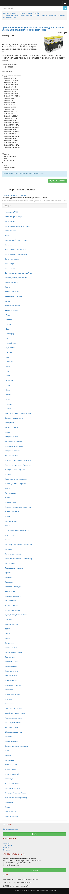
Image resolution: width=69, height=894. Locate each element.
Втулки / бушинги (11, 282)
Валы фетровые (11, 264)
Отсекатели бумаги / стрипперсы (17, 530)
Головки (8, 287)
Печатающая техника (13, 554)
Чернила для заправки (13, 718)
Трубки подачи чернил (13, 694)
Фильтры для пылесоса (13, 708)
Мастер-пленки (10, 502)
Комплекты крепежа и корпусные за (18, 460)
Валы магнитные (11, 245)
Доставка (6, 843)
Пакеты (8, 540)
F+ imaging (9, 334)
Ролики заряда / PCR (12, 610)
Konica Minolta (10, 343)
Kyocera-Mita (10, 348)
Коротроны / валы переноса (15, 469)
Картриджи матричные (13, 441)
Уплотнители (9, 704)
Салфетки (8, 619)
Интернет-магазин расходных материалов (41, 890)
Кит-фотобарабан (11, 455)
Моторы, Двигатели (12, 512)
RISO (7, 376)
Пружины (8, 577)
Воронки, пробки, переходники (16, 278)
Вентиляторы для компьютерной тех (18, 273)
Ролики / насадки (11, 605)
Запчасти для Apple (12, 774)
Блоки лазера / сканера (13, 217)
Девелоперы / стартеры (13, 296)
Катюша (8, 404)
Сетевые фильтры (11, 624)
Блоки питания (10, 221)
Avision (8, 315)
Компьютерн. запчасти (13, 783)
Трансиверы (9, 690)
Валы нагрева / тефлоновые (15, 249)
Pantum (8, 366)
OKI (7, 357)
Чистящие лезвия (11, 727)
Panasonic (9, 362)
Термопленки (10, 657)
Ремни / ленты (10, 601)
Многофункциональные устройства (18, 507)
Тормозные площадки (13, 685)
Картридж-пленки (11, 437)
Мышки (7, 807)
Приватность (7, 845)
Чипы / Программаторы (13, 723)
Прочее (8, 573)
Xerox (7, 399)
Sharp (7, 385)
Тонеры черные (10, 680)
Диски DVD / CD (11, 765)
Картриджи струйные (12, 451)
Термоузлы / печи (11, 662)
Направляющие (11, 521)
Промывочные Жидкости (14, 568)
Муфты (7, 516)
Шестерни (8, 737)
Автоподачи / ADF (11, 212)
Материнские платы (12, 788)
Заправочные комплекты (14, 418)
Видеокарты (9, 760)
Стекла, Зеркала (11, 648)
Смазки (8, 633)
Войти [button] (34, 834)
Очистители (9, 535)
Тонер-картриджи (11, 671)
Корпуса (8, 474)
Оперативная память (12, 812)
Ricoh (7, 371)
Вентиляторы (10, 268)
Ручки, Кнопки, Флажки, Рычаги (16, 615)
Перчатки (8, 549)
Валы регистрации (12, 259)
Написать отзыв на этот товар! (14, 195)
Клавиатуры (9, 779)
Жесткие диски (10, 769)
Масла (7, 498)
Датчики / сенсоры (11, 292)
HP (6, 338)
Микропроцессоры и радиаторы (16, 797)
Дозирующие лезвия (12, 306)
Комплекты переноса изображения (18, 465)
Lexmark (8, 352)
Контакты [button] (34, 870)
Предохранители (11, 563)
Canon (8, 324)
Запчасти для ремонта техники (16, 746)
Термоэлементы (11, 666)
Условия (6, 848)
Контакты (6, 850)
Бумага (7, 235)
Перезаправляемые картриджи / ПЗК (18, 544)
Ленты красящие (11, 493)
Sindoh (8, 390)
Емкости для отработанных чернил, (18, 413)
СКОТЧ (7, 629)
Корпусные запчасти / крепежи (16, 479)
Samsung (9, 380)
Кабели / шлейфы (11, 427)
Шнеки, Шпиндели (11, 741)
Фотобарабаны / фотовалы (15, 713)
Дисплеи (8, 301)
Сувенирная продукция (13, 652)
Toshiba (8, 395)
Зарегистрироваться (10, 829)
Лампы (7, 488)
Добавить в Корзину (57, 181)
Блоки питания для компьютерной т (18, 226)
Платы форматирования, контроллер (18, 559)
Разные (8, 409)
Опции (7, 526)
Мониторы (9, 802)
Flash (7, 751)
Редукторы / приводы (12, 587)
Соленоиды (9, 643)
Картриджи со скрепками (14, 446)
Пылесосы (9, 582)
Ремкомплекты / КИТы (13, 596)
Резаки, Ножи (10, 591)
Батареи (8, 755)
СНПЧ (7, 638)
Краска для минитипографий (15, 484)
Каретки (8, 432)
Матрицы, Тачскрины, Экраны (16, 793)
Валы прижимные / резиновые (16, 254)
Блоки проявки (10, 231)
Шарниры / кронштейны (13, 732)
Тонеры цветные (11, 676)
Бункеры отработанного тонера (16, 240)
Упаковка (8, 699)
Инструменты (10, 423)
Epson (7, 329)
